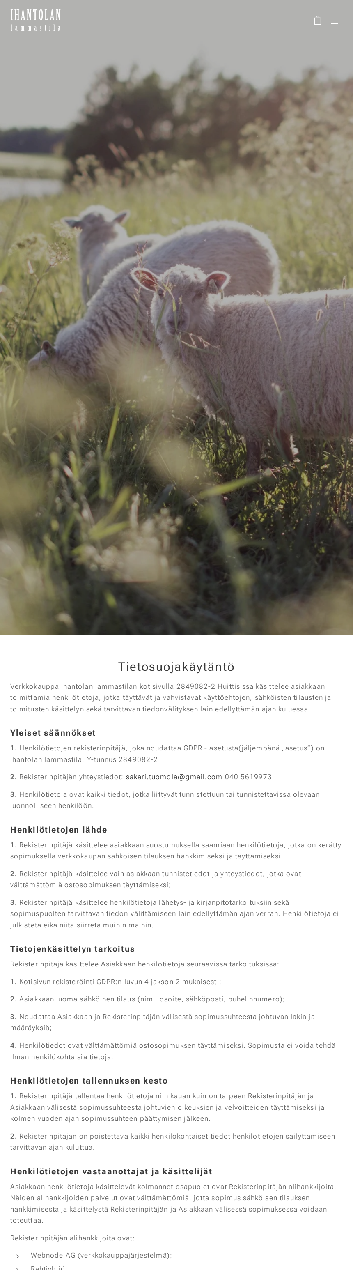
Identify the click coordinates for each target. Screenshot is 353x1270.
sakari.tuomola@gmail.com (174, 777)
